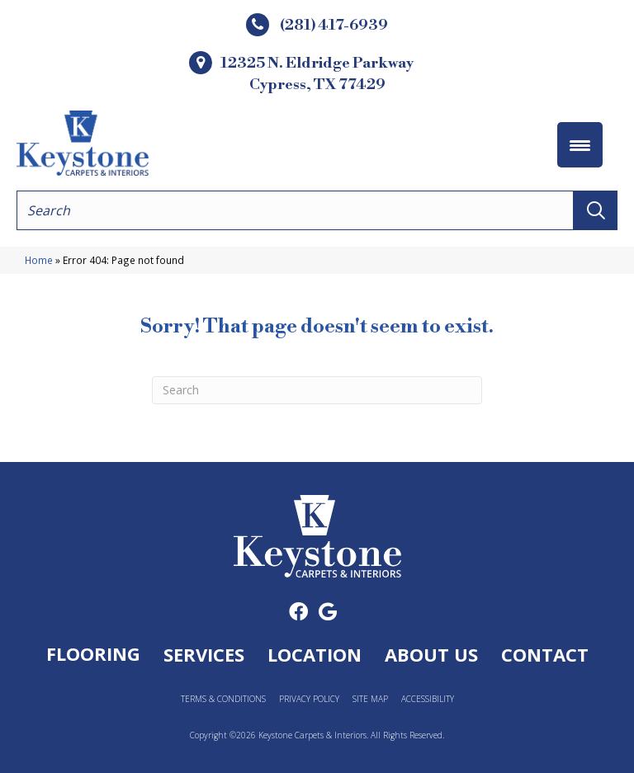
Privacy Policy (309, 699)
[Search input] (295, 210)
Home (39, 259)
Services (203, 654)
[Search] (317, 390)
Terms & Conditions (223, 699)
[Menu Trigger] (580, 144)
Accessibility (427, 699)
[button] (595, 210)
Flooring (93, 653)
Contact (545, 654)
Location (314, 654)
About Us (431, 654)
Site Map (370, 699)
